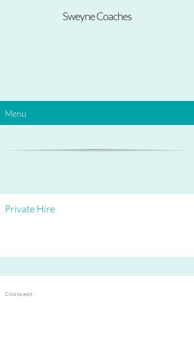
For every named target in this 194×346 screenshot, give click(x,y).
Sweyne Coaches (97, 16)
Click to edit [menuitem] (18, 294)
